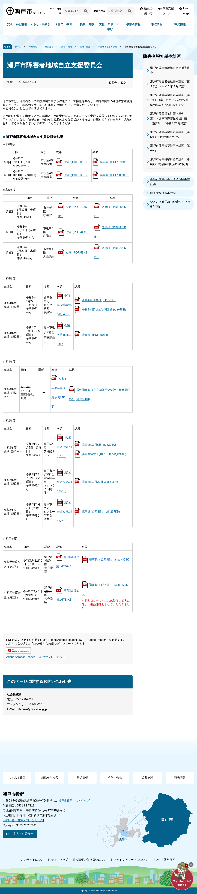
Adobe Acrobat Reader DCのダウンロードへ (36, 656)
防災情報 (82, 777)
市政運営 (49, 47)
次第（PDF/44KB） (77, 232)
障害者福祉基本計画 (107, 47)
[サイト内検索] (73, 11)
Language (186, 11)
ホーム (18, 47)
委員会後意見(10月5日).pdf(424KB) (104, 454)
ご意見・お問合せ (21, 833)
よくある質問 (16, 777)
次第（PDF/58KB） (77, 252)
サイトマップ (59, 859)
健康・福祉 (85, 47)
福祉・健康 (87, 24)
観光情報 (180, 24)
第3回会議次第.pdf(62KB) (64, 512)
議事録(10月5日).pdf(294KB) (100, 444)
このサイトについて (33, 859)
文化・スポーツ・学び (110, 27)
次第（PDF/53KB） (76, 175)
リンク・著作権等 (163, 859)
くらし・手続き (40, 24)
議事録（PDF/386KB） (114, 175)
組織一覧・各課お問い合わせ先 (23, 820)
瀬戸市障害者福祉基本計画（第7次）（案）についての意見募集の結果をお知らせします (170, 100)
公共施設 (147, 777)
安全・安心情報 (17, 24)
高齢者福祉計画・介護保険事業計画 (170, 182)
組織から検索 (49, 777)
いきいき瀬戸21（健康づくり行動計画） (170, 204)
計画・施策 (66, 47)
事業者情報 (133, 24)
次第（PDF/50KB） (76, 162)
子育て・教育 (63, 24)
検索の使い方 (148, 11)
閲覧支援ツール (168, 11)
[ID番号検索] (117, 11)
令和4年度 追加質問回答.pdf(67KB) (104, 309)
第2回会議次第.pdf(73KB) (64, 482)
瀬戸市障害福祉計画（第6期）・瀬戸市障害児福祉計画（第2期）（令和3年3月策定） (169, 118)
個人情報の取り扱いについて (91, 859)
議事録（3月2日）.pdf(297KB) (101, 511)
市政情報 (156, 24)
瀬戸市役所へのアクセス (73, 800)
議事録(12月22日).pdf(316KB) (100, 481)
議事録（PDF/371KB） (114, 162)
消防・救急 (115, 777)
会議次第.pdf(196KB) (64, 335)
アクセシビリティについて (131, 859)
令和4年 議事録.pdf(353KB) (99, 300)
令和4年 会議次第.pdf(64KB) (65, 305)
